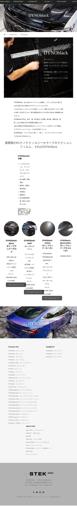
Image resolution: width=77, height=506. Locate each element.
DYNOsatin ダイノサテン (15, 357)
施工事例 (28, 436)
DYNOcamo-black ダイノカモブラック (18, 414)
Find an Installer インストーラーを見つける (37, 442)
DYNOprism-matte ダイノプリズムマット (19, 363)
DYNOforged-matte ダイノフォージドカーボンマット (22, 411)
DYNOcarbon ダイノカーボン (16, 366)
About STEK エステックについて (35, 430)
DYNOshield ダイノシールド (16, 351)
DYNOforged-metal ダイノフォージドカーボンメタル (22, 405)
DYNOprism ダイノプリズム (16, 360)
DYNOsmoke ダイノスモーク (54, 354)
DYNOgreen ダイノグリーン (16, 384)
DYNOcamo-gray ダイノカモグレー (18, 417)
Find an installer (61, 8)
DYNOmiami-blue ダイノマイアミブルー (19, 378)
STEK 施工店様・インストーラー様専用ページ (38, 448)
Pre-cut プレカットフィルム (34, 445)
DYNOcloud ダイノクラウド (54, 357)
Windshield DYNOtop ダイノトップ (18, 423)
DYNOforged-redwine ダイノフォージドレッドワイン (22, 408)
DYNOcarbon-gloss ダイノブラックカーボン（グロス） (23, 396)
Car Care (47, 8)
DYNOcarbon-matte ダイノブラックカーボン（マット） (23, 399)
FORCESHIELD (18, 8)
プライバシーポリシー (32, 454)
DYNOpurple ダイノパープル (16, 375)
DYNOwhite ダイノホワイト (16, 381)
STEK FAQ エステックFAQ (34, 439)
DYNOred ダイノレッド (15, 369)
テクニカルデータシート (16, 285)
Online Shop (29, 451)
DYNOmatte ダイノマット (15, 354)
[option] (38, 323)
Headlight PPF (32, 8)
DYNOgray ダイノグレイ (15, 372)
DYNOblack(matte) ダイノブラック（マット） (20, 393)
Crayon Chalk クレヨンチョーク (17, 387)
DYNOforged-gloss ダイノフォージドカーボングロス (22, 402)
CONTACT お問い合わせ (33, 433)
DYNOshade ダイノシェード (54, 351)
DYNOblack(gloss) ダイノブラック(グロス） (20, 390)
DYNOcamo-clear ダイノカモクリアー (18, 420)
